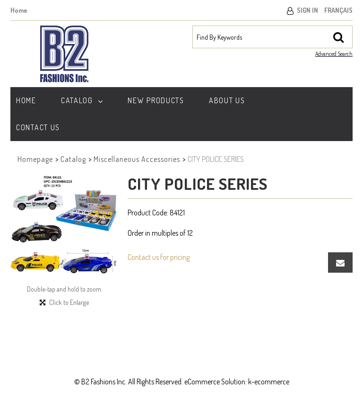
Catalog (82, 100)
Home (18, 10)
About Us (227, 100)
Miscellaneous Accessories (137, 159)
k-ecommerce (268, 381)
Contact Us (38, 127)
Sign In (307, 10)
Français (338, 10)
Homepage (35, 159)
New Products (156, 100)
